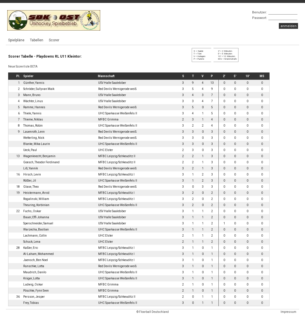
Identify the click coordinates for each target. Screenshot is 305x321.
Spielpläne (16, 40)
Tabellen (36, 40)
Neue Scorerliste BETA (22, 66)
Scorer (54, 40)
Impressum (288, 311)
